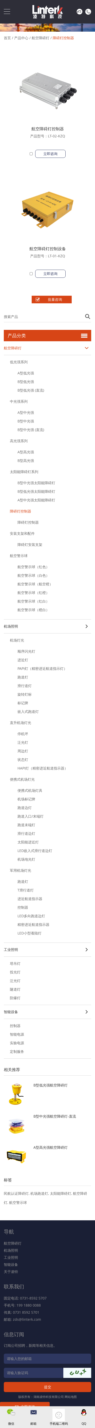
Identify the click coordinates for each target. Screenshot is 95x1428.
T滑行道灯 (25, 890)
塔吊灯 (15, 963)
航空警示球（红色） (33, 566)
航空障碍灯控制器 (47, 129)
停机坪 (22, 733)
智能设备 (46, 1012)
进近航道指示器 (29, 898)
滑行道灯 (24, 685)
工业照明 (46, 949)
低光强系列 (19, 361)
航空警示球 (19, 555)
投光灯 (15, 972)
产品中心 (21, 37)
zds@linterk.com (27, 1319)
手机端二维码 (59, 1423)
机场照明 (46, 626)
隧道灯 (15, 989)
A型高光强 (25, 452)
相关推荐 (12, 1069)
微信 (11, 1423)
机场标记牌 (26, 799)
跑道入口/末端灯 (30, 816)
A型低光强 (25, 373)
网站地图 (71, 1397)
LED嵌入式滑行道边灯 (34, 850)
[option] (47, 25)
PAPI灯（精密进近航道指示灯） (42, 668)
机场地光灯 (26, 859)
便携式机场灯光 (22, 779)
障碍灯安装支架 (29, 544)
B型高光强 (25, 460)
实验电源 (17, 1042)
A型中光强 (25, 412)
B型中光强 (25, 421)
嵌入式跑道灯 (28, 711)
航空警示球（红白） (33, 601)
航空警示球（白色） (33, 575)
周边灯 (22, 751)
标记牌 (22, 702)
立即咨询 (50, 153)
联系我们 (14, 1286)
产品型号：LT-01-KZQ (47, 255)
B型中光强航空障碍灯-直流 (54, 1116)
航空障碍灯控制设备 (47, 248)
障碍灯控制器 (63, 37)
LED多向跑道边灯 (31, 915)
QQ (84, 1423)
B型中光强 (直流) (30, 429)
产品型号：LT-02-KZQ (47, 136)
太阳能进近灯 (28, 842)
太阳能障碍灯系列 (24, 471)
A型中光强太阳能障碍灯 (36, 500)
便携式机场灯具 (29, 790)
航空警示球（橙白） (33, 609)
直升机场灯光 (20, 722)
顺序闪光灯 (26, 651)
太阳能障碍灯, (61, 1193)
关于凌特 (11, 1271)
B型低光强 (25, 381)
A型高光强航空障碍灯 (50, 1147)
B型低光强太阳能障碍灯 (36, 491)
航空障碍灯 (40, 37)
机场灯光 (17, 640)
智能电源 (17, 1034)
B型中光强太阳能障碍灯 (36, 482)
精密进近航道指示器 (33, 924)
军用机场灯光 (20, 870)
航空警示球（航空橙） (35, 584)
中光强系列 (19, 401)
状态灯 (22, 759)
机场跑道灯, (40, 1193)
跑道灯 (22, 677)
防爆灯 (15, 997)
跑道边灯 (24, 807)
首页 (7, 37)
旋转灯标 (24, 694)
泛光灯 (22, 742)
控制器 (22, 907)
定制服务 (17, 1051)
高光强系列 (19, 440)
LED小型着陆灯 (29, 933)
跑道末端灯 (26, 824)
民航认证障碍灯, (17, 1193)
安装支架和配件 (22, 533)
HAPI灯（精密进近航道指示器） (42, 768)
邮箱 (33, 1423)
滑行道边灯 (26, 833)
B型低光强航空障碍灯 (50, 1085)
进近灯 (22, 659)
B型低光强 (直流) (30, 390)
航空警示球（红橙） (33, 592)
